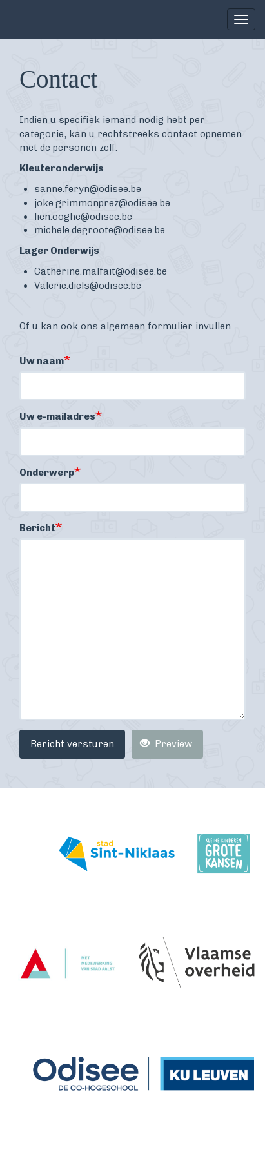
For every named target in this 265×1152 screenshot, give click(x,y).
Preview (166, 744)
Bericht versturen (72, 744)
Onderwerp (46, 472)
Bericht (37, 528)
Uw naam (41, 361)
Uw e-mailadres (57, 416)
